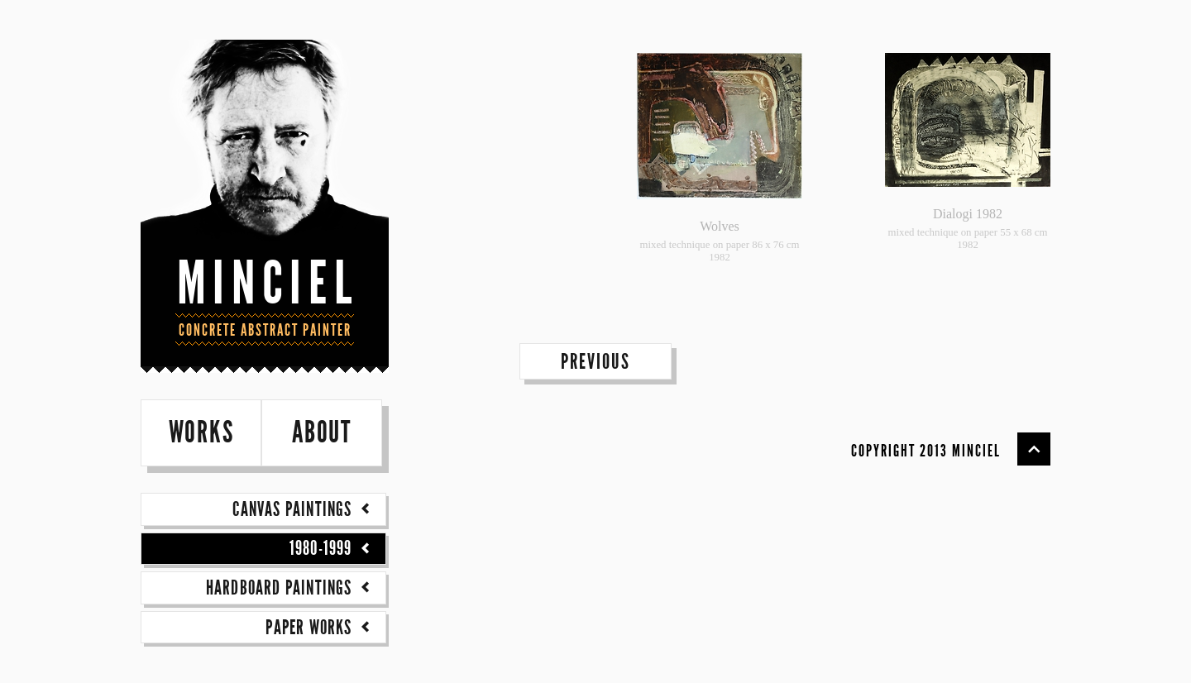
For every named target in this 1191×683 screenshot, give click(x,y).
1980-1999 (332, 548)
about (322, 433)
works (201, 433)
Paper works (320, 627)
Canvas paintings (303, 509)
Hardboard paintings (290, 587)
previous (595, 362)
